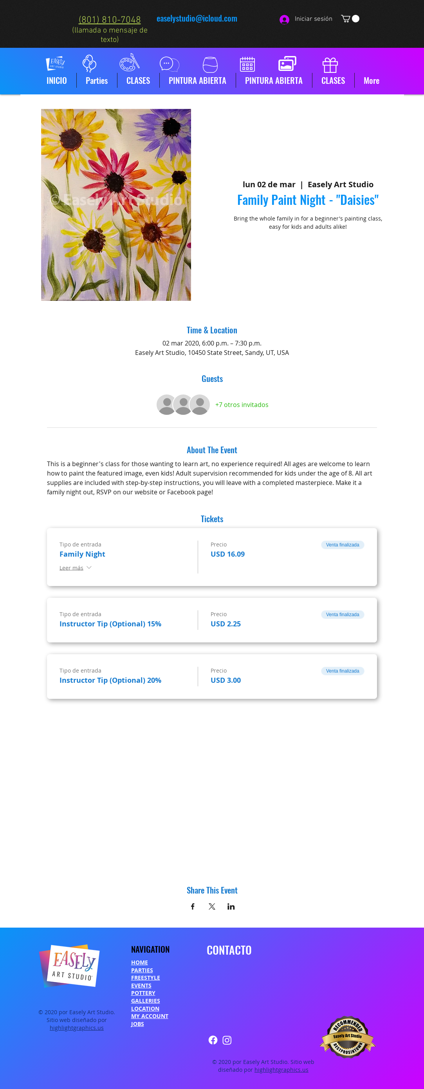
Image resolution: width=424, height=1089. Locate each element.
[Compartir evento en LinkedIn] (231, 906)
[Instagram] (227, 1040)
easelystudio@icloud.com (197, 18)
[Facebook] (213, 1040)
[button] (350, 18)
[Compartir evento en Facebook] (193, 906)
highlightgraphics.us (77, 1027)
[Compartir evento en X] (212, 906)
